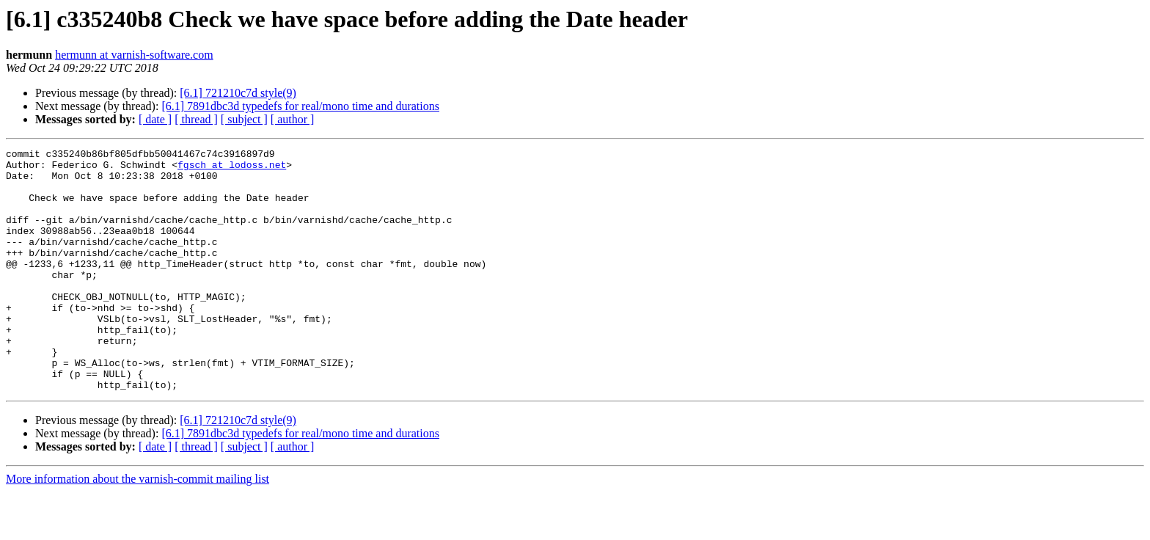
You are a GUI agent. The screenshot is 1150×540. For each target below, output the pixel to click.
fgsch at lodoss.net (231, 168)
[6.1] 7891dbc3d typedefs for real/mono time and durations (300, 106)
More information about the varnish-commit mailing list (137, 527)
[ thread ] (196, 119)
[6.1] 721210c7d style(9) (238, 93)
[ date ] (155, 119)
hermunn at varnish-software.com (134, 54)
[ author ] (293, 119)
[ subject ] (244, 119)
